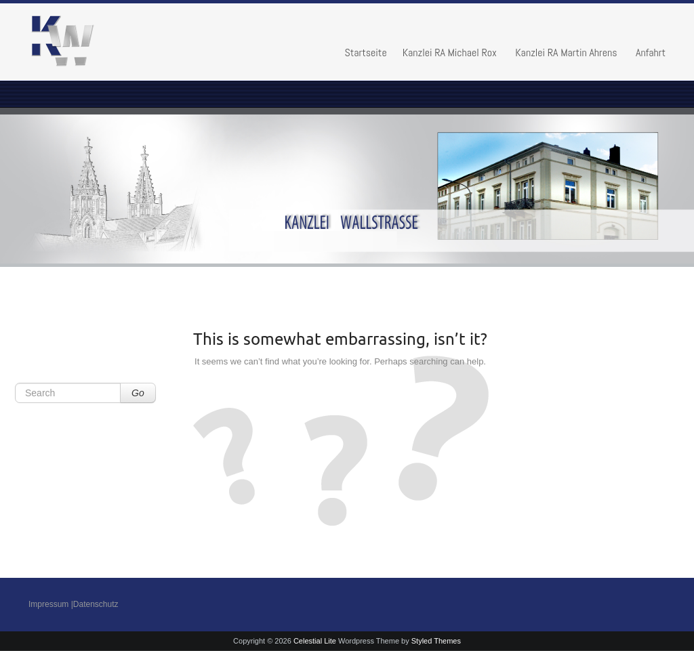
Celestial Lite (314, 641)
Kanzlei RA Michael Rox (450, 52)
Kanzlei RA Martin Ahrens (566, 52)
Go (137, 392)
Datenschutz (96, 604)
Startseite (365, 52)
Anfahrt (651, 52)
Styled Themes (436, 641)
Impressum (48, 604)
